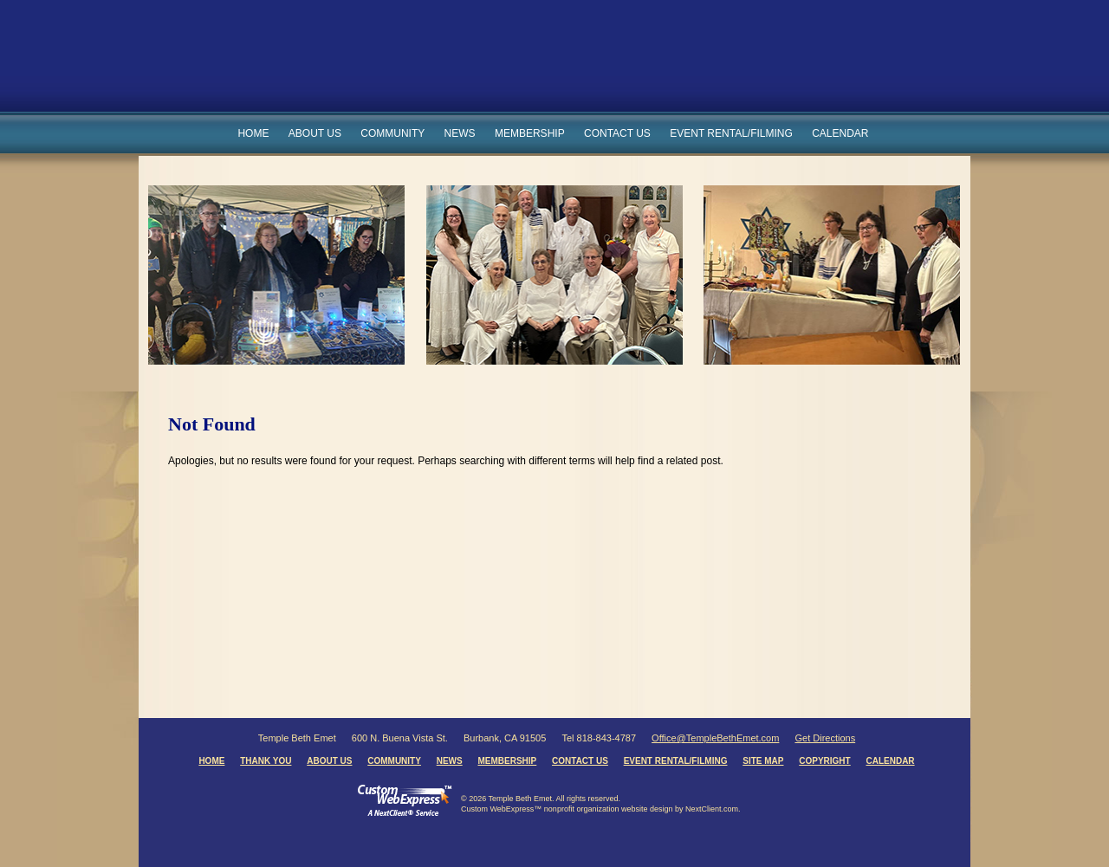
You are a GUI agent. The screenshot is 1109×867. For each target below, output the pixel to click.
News (460, 133)
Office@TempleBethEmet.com (715, 738)
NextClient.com (711, 809)
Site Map (763, 761)
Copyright (824, 761)
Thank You (265, 761)
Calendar (840, 133)
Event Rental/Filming (731, 133)
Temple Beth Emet (504, 63)
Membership (530, 133)
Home (253, 133)
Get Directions (824, 738)
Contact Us (617, 133)
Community (392, 133)
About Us (315, 133)
